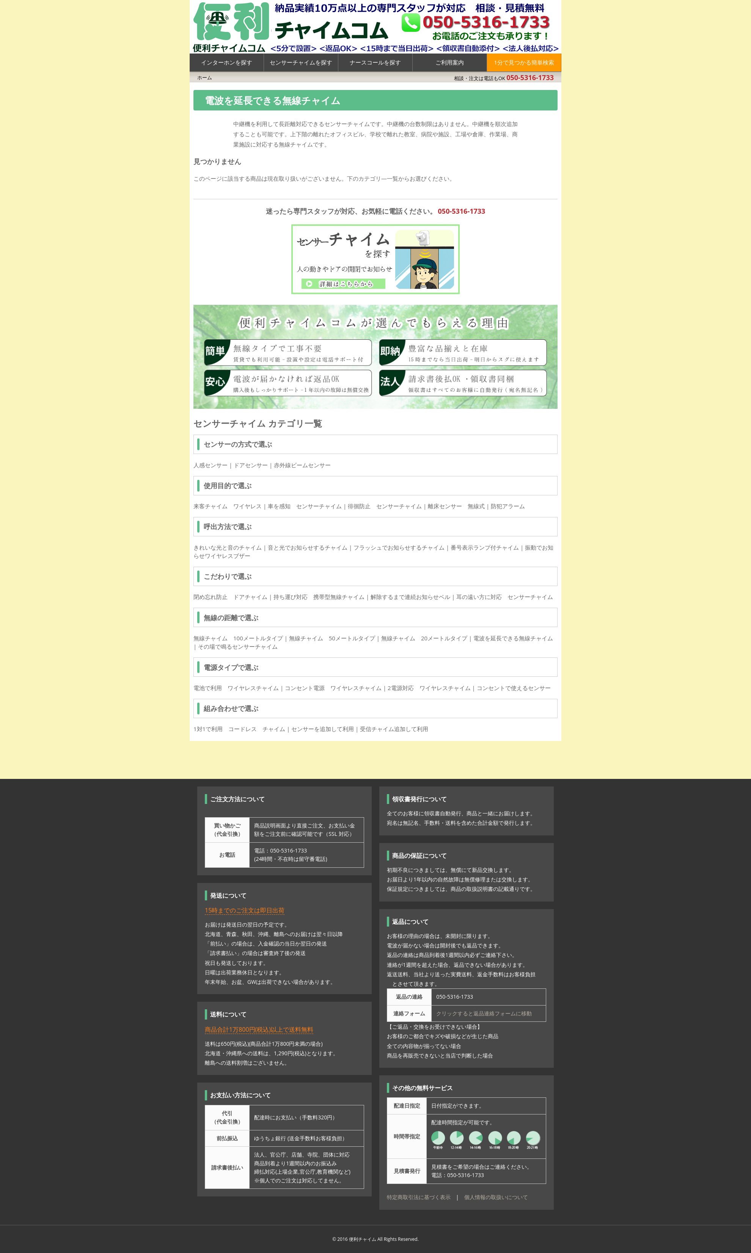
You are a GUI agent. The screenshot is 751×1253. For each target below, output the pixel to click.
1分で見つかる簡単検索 (524, 62)
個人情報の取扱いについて (496, 1197)
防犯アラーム (508, 506)
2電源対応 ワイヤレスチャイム (429, 688)
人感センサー (210, 465)
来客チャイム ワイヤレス (227, 506)
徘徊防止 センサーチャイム (385, 506)
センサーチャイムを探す (301, 62)
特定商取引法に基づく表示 (419, 1197)
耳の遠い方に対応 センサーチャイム (504, 596)
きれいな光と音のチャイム (227, 547)
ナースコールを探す (375, 62)
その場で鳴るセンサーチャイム (238, 646)
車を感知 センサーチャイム (305, 506)
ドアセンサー (251, 465)
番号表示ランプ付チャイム (485, 547)
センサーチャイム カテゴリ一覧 (257, 423)
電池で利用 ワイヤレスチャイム (236, 688)
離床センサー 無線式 (456, 506)
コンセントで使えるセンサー (514, 688)
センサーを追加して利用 (322, 729)
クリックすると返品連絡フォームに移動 (484, 1013)
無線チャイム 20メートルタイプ (424, 638)
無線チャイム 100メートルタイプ (238, 638)
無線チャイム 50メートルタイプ (332, 638)
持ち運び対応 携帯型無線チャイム (319, 596)
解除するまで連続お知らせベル (410, 596)
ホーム (204, 77)
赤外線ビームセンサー (302, 465)
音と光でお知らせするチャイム (307, 547)
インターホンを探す (226, 62)
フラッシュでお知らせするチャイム (399, 547)
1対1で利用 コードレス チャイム (239, 729)
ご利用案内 (449, 62)
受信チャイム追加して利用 (394, 729)
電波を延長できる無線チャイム (513, 638)
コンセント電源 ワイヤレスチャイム (333, 688)
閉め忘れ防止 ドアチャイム (230, 596)
